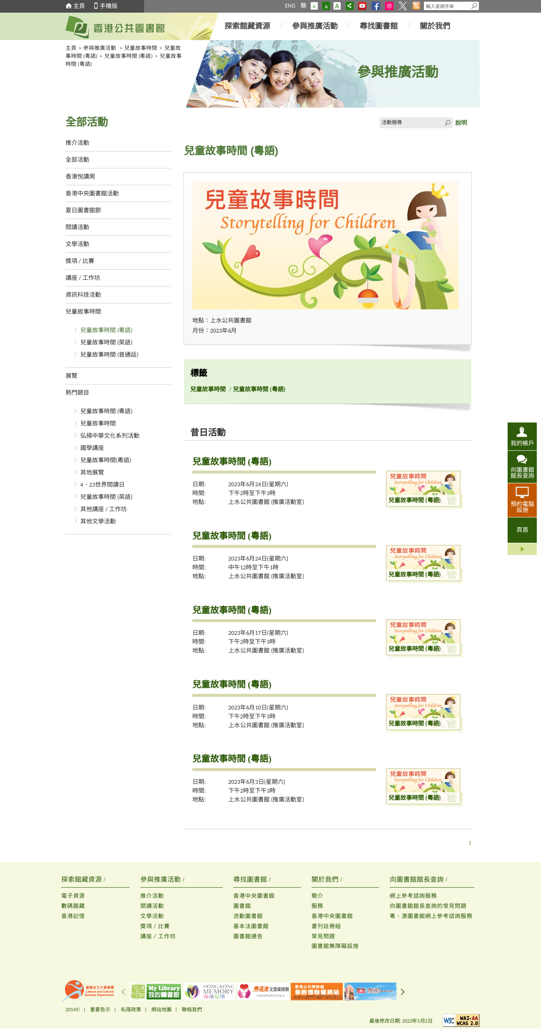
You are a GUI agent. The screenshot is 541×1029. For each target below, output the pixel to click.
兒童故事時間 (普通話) (109, 354)
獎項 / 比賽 (80, 261)
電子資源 (73, 895)
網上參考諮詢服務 (413, 895)
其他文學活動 (98, 521)
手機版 (108, 6)
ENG (290, 5)
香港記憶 (73, 916)
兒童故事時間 (140, 48)
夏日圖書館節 (83, 210)
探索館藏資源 (247, 26)
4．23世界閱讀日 (102, 484)
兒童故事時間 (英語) (106, 342)
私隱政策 (131, 1010)
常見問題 (323, 936)
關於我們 (435, 26)
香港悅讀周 (80, 176)
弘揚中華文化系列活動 (109, 435)
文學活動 (77, 244)
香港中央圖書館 (254, 895)
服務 (317, 906)
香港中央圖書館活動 (92, 193)
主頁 (79, 6)
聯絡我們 (192, 1010)
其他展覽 (92, 472)
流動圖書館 (248, 916)
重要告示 (100, 1010)
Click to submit (447, 122)
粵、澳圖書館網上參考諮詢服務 (431, 916)
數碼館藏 (73, 906)
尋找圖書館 (379, 26)
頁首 (522, 529)
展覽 (71, 375)
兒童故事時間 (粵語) (128, 56)
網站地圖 (161, 1010)
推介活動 (77, 142)
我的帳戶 (522, 443)
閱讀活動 (77, 227)
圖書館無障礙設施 (335, 946)
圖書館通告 (248, 936)
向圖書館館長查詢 (522, 472)
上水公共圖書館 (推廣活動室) (266, 502)
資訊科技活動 (83, 294)
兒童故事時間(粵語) (105, 460)
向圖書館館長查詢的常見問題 (428, 906)
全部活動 (77, 159)
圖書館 (242, 906)
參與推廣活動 (315, 26)
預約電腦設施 (522, 507)
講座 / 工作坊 (83, 278)
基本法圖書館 (251, 926)
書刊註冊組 (326, 926)
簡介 (317, 895)
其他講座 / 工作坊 (103, 509)
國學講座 (92, 448)
